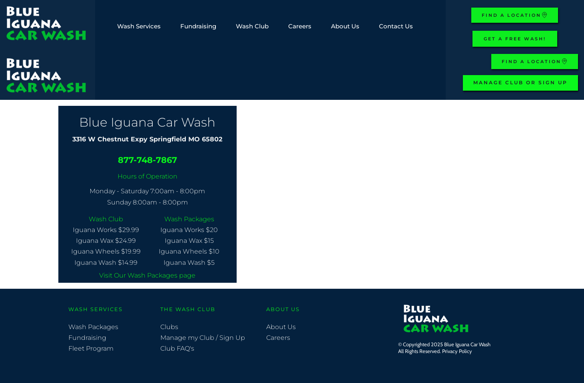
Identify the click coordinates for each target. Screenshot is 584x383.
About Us (281, 327)
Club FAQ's (177, 348)
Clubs (170, 327)
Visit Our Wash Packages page (147, 275)
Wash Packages (93, 327)
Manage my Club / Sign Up (203, 337)
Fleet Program (91, 348)
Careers (279, 337)
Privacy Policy (457, 351)
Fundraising (87, 337)
